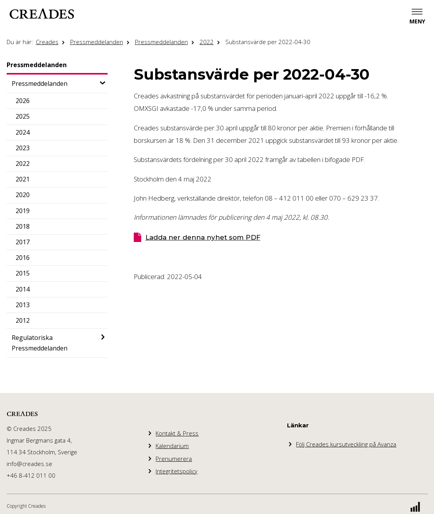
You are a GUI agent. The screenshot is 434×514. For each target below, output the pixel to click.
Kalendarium (172, 446)
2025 (23, 116)
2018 (23, 226)
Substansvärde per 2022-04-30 (267, 42)
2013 (23, 305)
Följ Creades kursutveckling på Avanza (346, 444)
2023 (23, 148)
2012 (23, 320)
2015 (23, 273)
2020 (23, 194)
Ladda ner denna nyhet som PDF (202, 237)
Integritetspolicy (176, 471)
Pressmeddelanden (96, 42)
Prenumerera (174, 458)
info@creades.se (29, 464)
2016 (23, 257)
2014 (23, 289)
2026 (23, 100)
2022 (207, 42)
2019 (23, 210)
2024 (23, 132)
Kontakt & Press (177, 433)
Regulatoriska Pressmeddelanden (39, 342)
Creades (47, 42)
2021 (23, 179)
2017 (23, 242)
